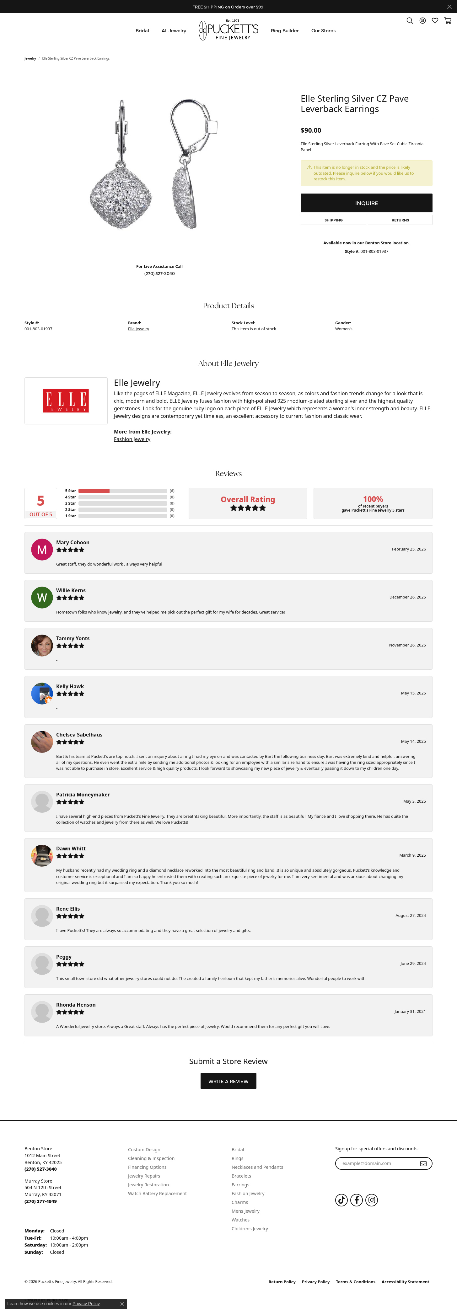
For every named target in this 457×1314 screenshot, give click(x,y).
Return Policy (282, 1282)
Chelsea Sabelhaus (79, 734)
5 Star (70, 490)
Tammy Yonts (73, 638)
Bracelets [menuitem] (241, 1176)
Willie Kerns (71, 590)
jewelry (30, 58)
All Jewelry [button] (174, 30)
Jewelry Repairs (144, 1176)
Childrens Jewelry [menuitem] (250, 1229)
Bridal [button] (142, 30)
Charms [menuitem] (240, 1202)
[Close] (449, 7)
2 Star (70, 509)
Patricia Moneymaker (83, 794)
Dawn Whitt (71, 848)
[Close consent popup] (122, 1304)
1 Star (70, 516)
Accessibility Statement (405, 1282)
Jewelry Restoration (148, 1185)
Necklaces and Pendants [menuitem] (257, 1167)
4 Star (70, 497)
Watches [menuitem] (241, 1220)
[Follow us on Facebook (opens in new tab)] (356, 1200)
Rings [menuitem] (237, 1158)
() (172, 490)
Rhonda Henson (76, 1004)
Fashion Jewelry (132, 439)
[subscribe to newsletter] (423, 1163)
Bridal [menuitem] (238, 1149)
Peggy (64, 956)
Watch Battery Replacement (157, 1193)
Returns (400, 219)
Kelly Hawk (70, 686)
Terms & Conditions (356, 1282)
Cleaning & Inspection (151, 1158)
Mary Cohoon (72, 542)
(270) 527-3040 (159, 273)
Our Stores (323, 30)
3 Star (70, 503)
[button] (410, 20)
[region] (159, 164)
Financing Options (147, 1167)
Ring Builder (285, 30)
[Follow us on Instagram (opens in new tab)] (371, 1200)
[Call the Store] (40, 1169)
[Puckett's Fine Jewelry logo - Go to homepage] (228, 30)
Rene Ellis (68, 908)
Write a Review (228, 1080)
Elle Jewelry (138, 329)
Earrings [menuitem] (240, 1185)
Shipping (334, 219)
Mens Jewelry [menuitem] (246, 1211)
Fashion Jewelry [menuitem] (248, 1193)
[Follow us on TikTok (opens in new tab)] (341, 1200)
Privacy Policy (316, 1282)
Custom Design (144, 1149)
